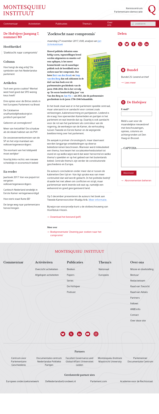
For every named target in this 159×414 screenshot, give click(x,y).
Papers (70, 275)
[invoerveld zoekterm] (143, 24)
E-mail (124, 109)
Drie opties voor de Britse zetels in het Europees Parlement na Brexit (21, 103)
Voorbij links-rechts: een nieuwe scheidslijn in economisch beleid (20, 161)
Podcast (71, 292)
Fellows (134, 303)
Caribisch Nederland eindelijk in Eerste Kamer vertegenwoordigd (21, 191)
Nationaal (104, 269)
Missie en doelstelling (142, 269)
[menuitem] (12, 24)
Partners (135, 298)
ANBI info (135, 309)
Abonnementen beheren (138, 180)
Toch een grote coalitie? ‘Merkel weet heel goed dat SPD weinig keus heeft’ (20, 92)
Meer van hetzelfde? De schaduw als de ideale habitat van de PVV (21, 130)
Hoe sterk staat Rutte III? (16, 199)
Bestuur (134, 275)
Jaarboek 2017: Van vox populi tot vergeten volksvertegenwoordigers (21, 181)
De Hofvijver (73, 286)
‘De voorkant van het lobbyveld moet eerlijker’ (20, 152)
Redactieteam (137, 280)
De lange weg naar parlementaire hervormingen (21, 206)
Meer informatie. (98, 200)
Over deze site (138, 320)
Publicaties (75, 262)
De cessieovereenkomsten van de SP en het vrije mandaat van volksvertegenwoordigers (21, 141)
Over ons (137, 262)
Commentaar (13, 262)
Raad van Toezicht (140, 286)
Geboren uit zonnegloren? (17, 123)
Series (70, 280)
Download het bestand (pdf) (65, 217)
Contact (134, 315)
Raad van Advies (139, 292)
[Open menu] (48, 24)
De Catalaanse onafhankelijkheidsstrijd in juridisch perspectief (17, 114)
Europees (104, 275)
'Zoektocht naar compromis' (20, 52)
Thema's (105, 262)
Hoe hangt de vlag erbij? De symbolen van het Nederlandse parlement (20, 71)
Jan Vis (67, 96)
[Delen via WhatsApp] (140, 44)
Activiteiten (44, 262)
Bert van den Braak (62, 75)
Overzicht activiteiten (46, 269)
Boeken (71, 269)
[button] (63, 334)
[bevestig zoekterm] (133, 24)
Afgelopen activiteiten (47, 275)
